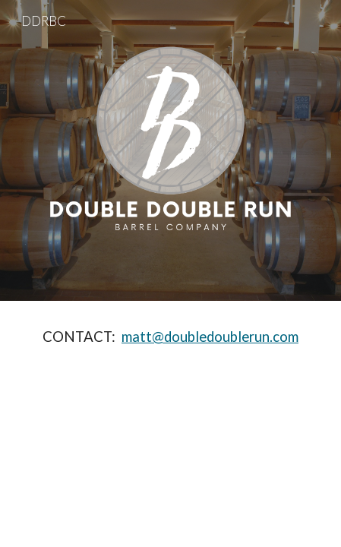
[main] (170, 337)
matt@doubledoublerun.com (210, 336)
